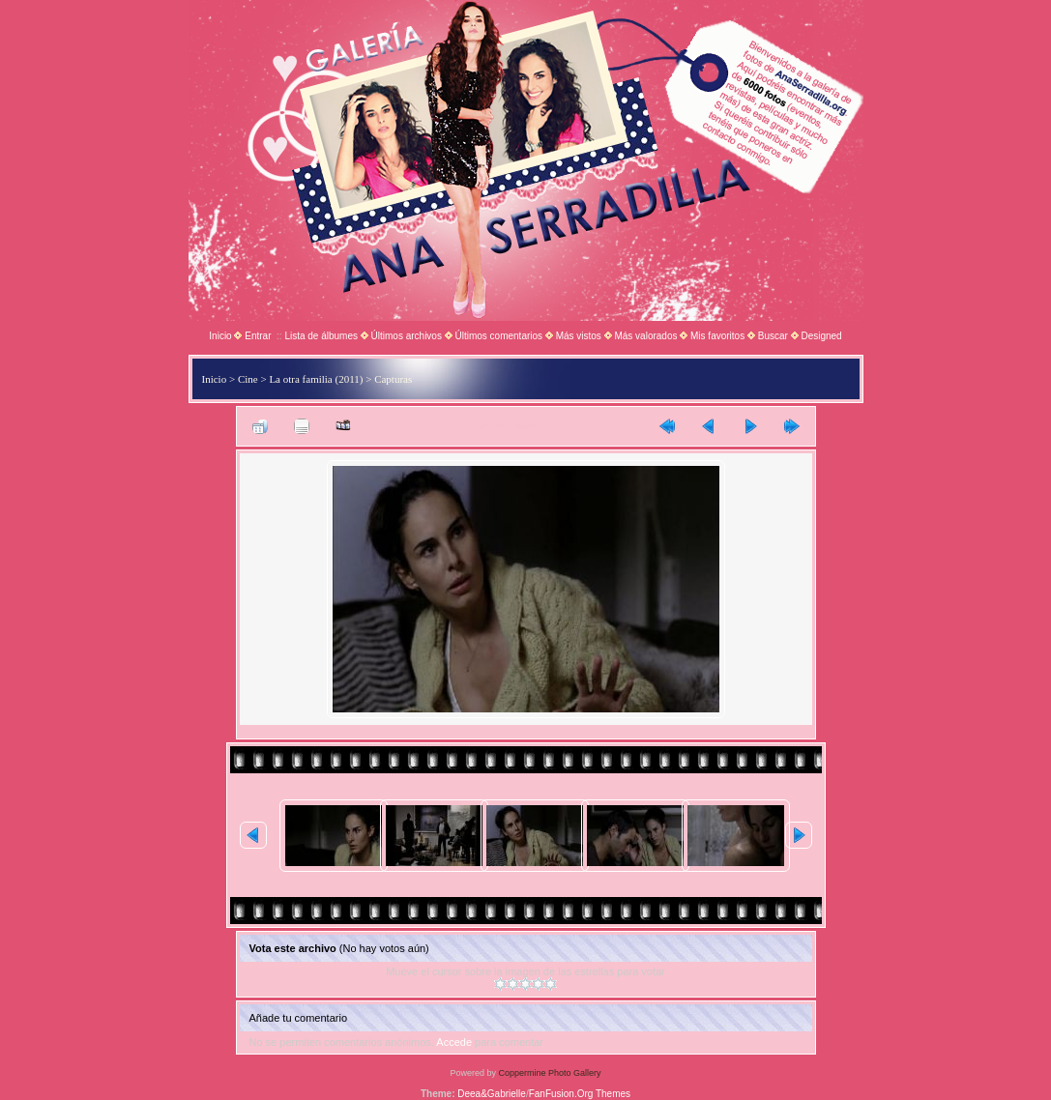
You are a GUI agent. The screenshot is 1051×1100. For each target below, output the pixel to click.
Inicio (220, 336)
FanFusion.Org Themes (579, 1093)
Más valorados (645, 336)
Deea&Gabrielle (491, 1093)
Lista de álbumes (321, 336)
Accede (454, 1042)
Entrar (258, 336)
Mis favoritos (717, 336)
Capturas (393, 379)
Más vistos (578, 336)
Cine (248, 379)
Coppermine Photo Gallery (549, 1073)
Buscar (773, 336)
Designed (821, 336)
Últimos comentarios (498, 336)
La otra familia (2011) (316, 379)
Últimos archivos (406, 336)
